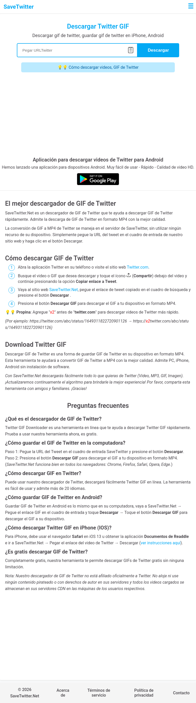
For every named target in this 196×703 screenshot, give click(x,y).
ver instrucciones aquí (160, 542)
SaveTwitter (19, 7)
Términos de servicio (99, 693)
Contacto (181, 692)
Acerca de (62, 693)
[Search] (77, 50)
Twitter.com (137, 267)
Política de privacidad (143, 693)
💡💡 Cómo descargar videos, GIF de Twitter (98, 67)
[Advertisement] (98, 116)
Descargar (158, 50)
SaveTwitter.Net (63, 289)
